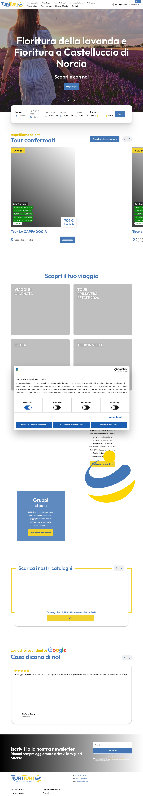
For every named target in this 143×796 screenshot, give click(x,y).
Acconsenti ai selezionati (71, 425)
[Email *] (112, 745)
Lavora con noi (17, 793)
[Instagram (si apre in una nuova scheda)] (139, 1)
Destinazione (50, 112)
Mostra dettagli (116, 417)
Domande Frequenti (52, 789)
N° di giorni (79, 112)
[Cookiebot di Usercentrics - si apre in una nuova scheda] (116, 370)
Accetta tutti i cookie (109, 425)
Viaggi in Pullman (76, 3)
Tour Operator (32, 3)
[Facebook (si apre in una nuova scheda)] (136, 1)
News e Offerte (61, 6)
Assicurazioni (32, 6)
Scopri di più (71, 86)
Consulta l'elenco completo (105, 139)
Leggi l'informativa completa (117, 758)
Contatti (75, 6)
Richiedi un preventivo (41, 532)
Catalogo (46, 3)
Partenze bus (46, 6)
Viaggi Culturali (60, 3)
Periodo (63, 112)
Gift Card (91, 3)
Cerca (120, 114)
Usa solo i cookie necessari (33, 425)
